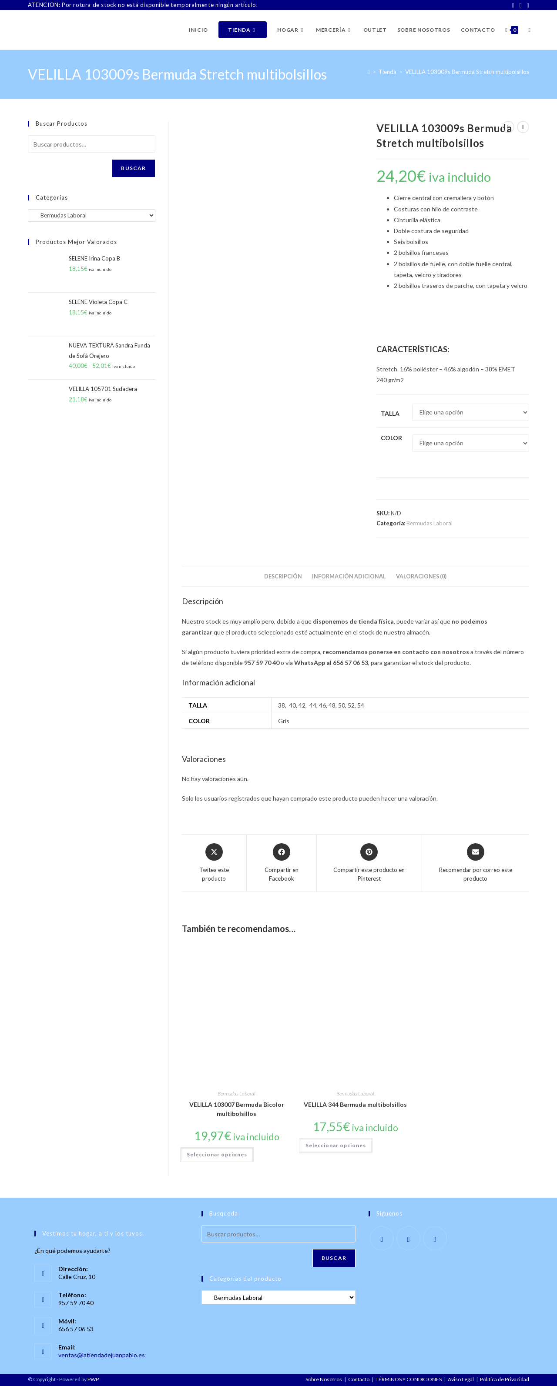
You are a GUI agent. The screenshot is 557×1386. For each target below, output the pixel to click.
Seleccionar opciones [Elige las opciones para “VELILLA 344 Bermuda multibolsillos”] (335, 1145)
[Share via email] (475, 863)
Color (391, 437)
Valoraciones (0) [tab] (421, 576)
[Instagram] (520, 5)
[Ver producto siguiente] (523, 127)
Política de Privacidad (504, 1379)
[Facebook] (513, 5)
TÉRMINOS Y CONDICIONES (409, 1379)
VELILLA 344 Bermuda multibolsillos (355, 1104)
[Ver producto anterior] (508, 127)
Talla (390, 413)
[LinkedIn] (526, 5)
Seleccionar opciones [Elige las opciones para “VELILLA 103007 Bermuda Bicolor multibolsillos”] (217, 1154)
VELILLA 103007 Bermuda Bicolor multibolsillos (236, 1109)
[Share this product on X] (214, 863)
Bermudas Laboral (429, 523)
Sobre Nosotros (323, 1379)
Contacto (358, 1379)
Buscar (133, 168)
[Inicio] (369, 71)
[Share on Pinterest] (369, 863)
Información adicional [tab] (349, 576)
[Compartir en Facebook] (282, 863)
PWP (93, 1379)
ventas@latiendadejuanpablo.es (101, 1355)
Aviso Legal (461, 1379)
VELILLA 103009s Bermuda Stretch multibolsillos (467, 71)
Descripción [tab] (283, 576)
